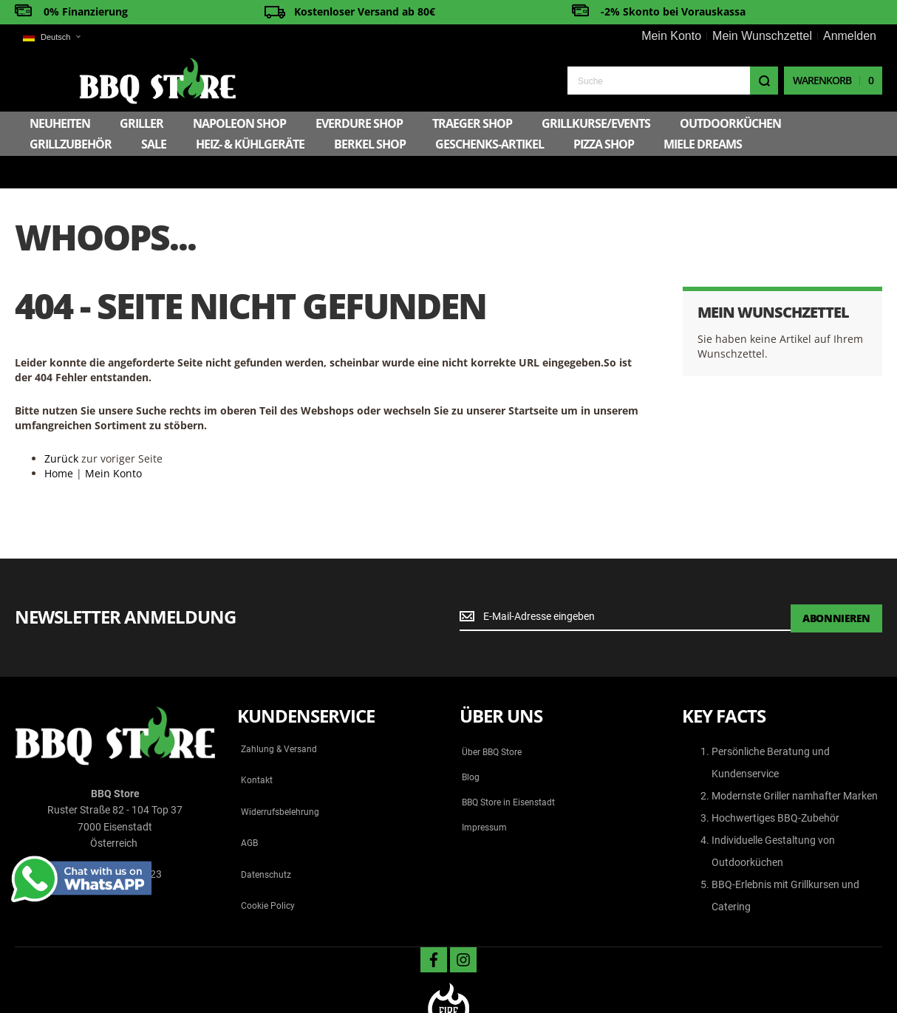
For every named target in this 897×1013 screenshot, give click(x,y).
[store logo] (93, 79)
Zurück (61, 424)
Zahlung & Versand (279, 714)
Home (58, 439)
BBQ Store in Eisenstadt (508, 768)
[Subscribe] (836, 583)
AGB (249, 808)
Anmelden (849, 36)
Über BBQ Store (492, 717)
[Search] (764, 80)
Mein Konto (671, 36)
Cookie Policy (268, 871)
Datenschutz (266, 840)
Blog (471, 742)
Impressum (484, 793)
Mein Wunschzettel (762, 36)
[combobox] (672, 80)
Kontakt (257, 745)
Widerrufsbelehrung (280, 777)
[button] (51, 37)
